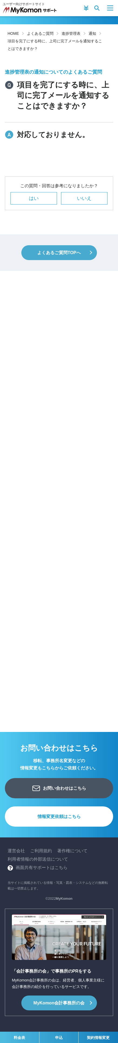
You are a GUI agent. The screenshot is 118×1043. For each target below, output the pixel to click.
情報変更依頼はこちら (59, 816)
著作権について (72, 850)
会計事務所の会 (59, 1003)
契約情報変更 (98, 1037)
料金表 (19, 1037)
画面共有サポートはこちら (42, 867)
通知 (92, 33)
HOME (13, 33)
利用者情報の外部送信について (38, 859)
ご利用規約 (41, 850)
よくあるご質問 (40, 33)
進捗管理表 (71, 33)
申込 (59, 1037)
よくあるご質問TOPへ (59, 252)
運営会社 (16, 850)
